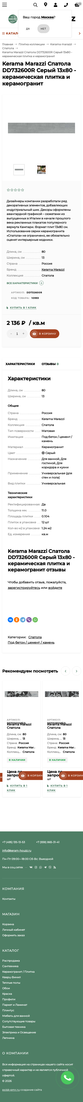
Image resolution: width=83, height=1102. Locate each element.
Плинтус (8, 1010)
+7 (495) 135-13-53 (13, 842)
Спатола (35, 637)
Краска (7, 993)
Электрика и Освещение (19, 1032)
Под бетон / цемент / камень (31, 642)
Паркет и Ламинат (14, 1004)
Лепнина (8, 1038)
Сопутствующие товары (18, 1021)
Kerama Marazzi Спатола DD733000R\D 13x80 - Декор (19, 729)
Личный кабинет (13, 929)
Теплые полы (11, 982)
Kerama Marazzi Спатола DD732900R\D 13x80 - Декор (59, 729)
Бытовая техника (13, 1027)
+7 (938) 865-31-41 (47, 842)
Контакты (8, 898)
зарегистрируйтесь (24, 588)
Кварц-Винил (11, 977)
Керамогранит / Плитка (18, 971)
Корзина (8, 924)
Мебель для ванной (16, 1015)
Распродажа (11, 960)
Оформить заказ (13, 935)
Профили (8, 999)
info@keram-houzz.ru (16, 850)
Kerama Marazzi (53, 269)
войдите (55, 588)
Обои (6, 988)
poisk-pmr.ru (11, 1089)
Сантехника (10, 966)
